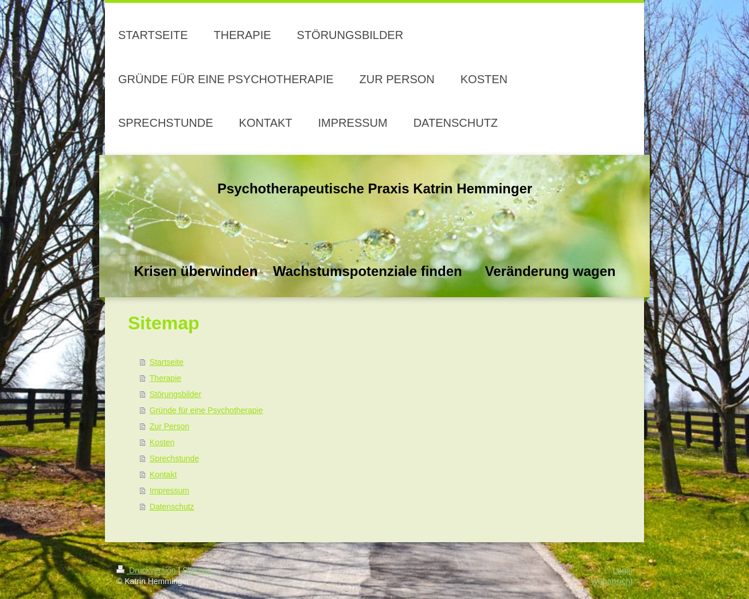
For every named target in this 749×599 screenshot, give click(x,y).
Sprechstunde (174, 458)
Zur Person (169, 426)
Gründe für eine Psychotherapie (206, 410)
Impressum (169, 490)
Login (623, 570)
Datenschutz (172, 506)
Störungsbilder (175, 394)
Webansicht (612, 581)
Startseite (167, 362)
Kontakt (163, 474)
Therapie (165, 378)
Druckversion (147, 570)
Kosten (162, 442)
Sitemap (197, 570)
